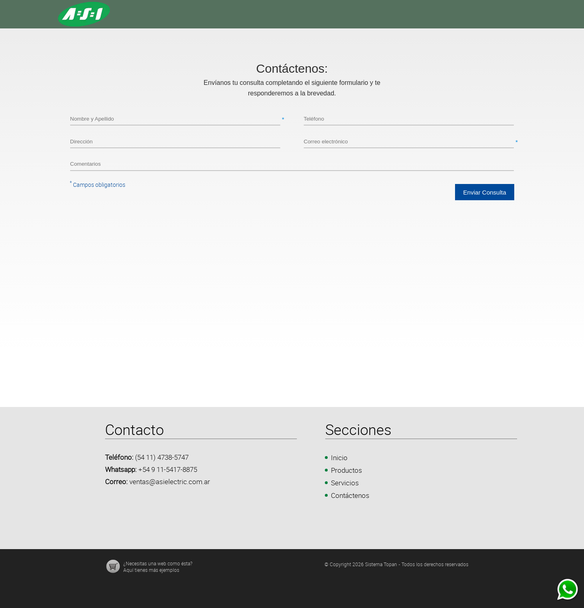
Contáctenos (350, 495)
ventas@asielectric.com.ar (169, 481)
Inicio (339, 457)
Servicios (345, 482)
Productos (346, 470)
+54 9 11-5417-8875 (167, 469)
